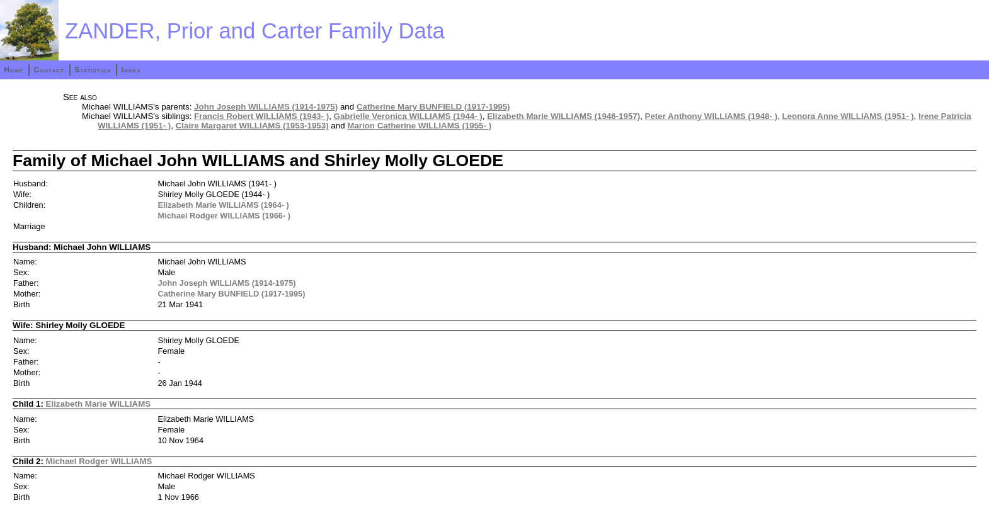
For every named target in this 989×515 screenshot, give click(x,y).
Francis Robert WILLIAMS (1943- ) (261, 116)
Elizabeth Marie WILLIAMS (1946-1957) (563, 116)
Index (131, 69)
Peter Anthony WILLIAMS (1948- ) (711, 116)
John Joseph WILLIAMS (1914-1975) (266, 106)
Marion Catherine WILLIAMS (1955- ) (419, 125)
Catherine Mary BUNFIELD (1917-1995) (433, 106)
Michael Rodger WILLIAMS (99, 461)
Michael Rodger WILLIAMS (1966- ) (224, 215)
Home (13, 69)
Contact (48, 69)
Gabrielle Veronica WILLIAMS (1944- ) (408, 116)
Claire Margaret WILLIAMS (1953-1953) (252, 125)
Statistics (92, 69)
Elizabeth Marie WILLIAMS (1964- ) (223, 205)
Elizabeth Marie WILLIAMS (98, 404)
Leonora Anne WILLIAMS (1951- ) (848, 116)
